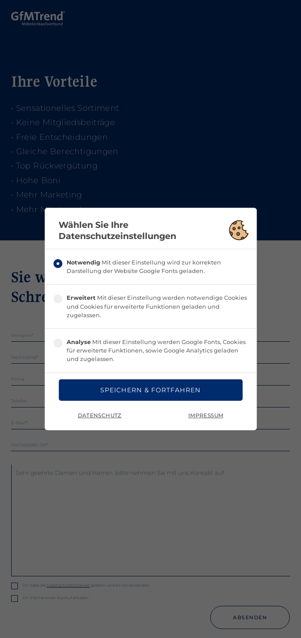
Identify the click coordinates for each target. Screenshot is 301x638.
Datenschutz (100, 415)
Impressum (205, 415)
